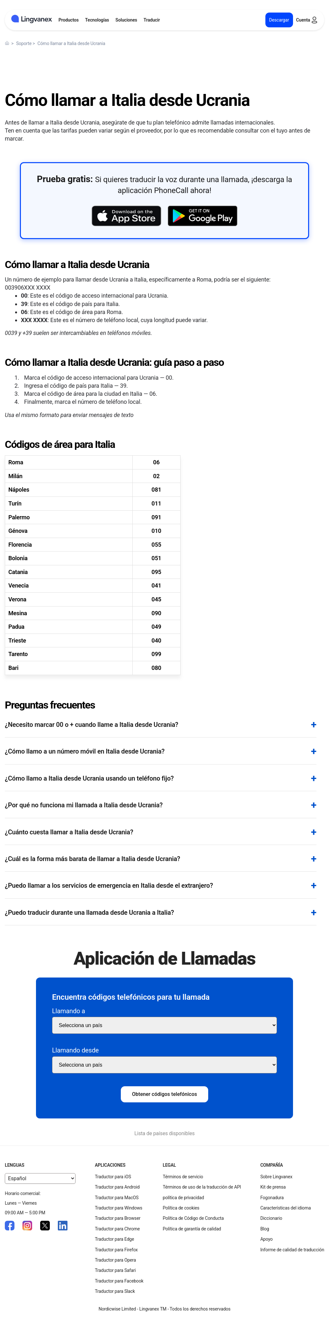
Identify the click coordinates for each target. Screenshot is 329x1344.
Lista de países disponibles (164, 1133)
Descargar (279, 20)
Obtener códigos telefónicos (164, 1094)
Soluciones (126, 20)
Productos (68, 20)
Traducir (152, 20)
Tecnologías (97, 20)
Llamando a (68, 1011)
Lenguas (14, 1165)
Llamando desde (75, 1050)
